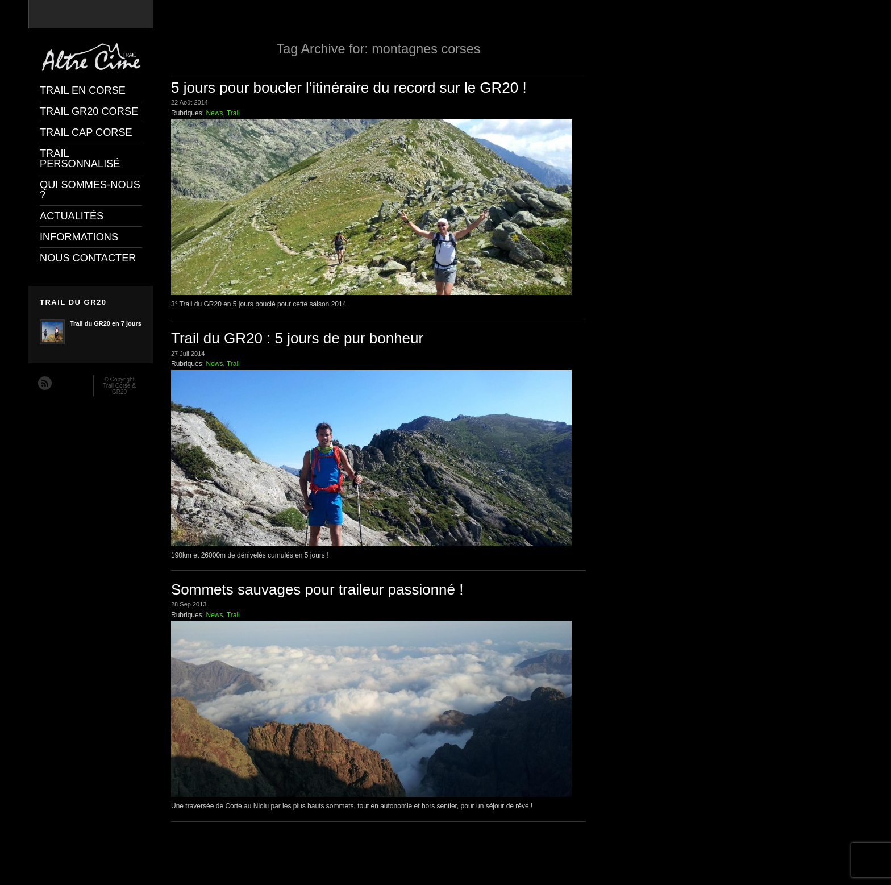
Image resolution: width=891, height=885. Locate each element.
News (214, 113)
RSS (44, 382)
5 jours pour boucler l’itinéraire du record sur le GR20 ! (349, 87)
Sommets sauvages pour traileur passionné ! (317, 589)
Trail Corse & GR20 (119, 389)
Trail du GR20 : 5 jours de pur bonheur (297, 338)
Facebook (60, 382)
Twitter (77, 382)
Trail (233, 113)
